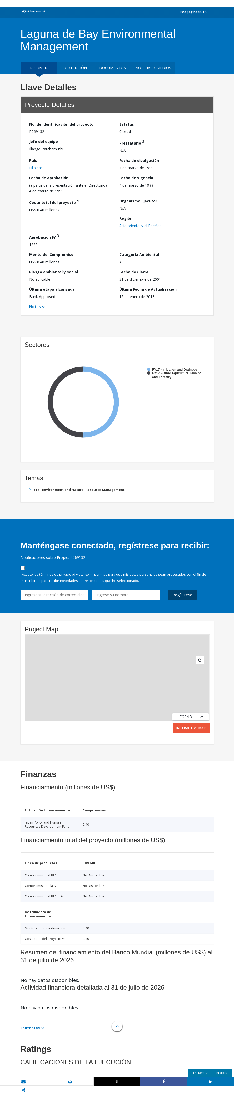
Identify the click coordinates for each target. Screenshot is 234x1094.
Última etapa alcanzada (52, 289)
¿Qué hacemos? (34, 11)
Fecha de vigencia (136, 177)
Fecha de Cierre (133, 271)
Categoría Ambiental (139, 254)
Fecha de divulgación (139, 160)
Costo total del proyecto (54, 201)
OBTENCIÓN (76, 67)
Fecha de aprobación (48, 177)
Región (125, 218)
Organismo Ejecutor (138, 200)
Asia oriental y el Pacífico (140, 225)
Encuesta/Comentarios (210, 1073)
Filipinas (36, 167)
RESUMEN (39, 67)
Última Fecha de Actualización (148, 289)
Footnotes (30, 1027)
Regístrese (182, 594)
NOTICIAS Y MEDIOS (153, 67)
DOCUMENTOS (112, 67)
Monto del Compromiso (51, 254)
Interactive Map (191, 728)
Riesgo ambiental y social (53, 271)
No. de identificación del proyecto (61, 124)
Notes (35, 306)
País (33, 160)
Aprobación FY (44, 236)
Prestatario (131, 142)
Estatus (126, 124)
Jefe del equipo (43, 141)
